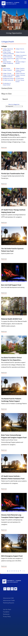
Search (5, 99)
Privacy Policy (7, 616)
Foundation (6, 612)
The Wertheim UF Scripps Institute (7, 84)
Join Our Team (7, 609)
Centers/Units (6, 88)
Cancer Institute (6, 68)
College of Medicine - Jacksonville (20, 71)
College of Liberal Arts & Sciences (8, 59)
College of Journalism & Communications (21, 56)
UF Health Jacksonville (8, 80)
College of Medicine (7, 70)
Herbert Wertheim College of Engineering (8, 62)
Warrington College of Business (20, 62)
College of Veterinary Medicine (20, 76)
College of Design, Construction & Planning (8, 52)
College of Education (20, 52)
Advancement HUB (8, 598)
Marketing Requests (8, 603)
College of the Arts (20, 49)
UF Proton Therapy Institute (20, 81)
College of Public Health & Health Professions (8, 76)
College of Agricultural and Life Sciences (8, 49)
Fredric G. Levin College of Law (21, 59)
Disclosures (6, 614)
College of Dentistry (20, 68)
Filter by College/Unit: (14, 104)
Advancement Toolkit (9, 600)
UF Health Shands (20, 78)
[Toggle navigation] (25, 2)
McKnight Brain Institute (8, 78)
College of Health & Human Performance (7, 56)
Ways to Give (6, 94)
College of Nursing (7, 73)
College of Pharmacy (20, 73)
